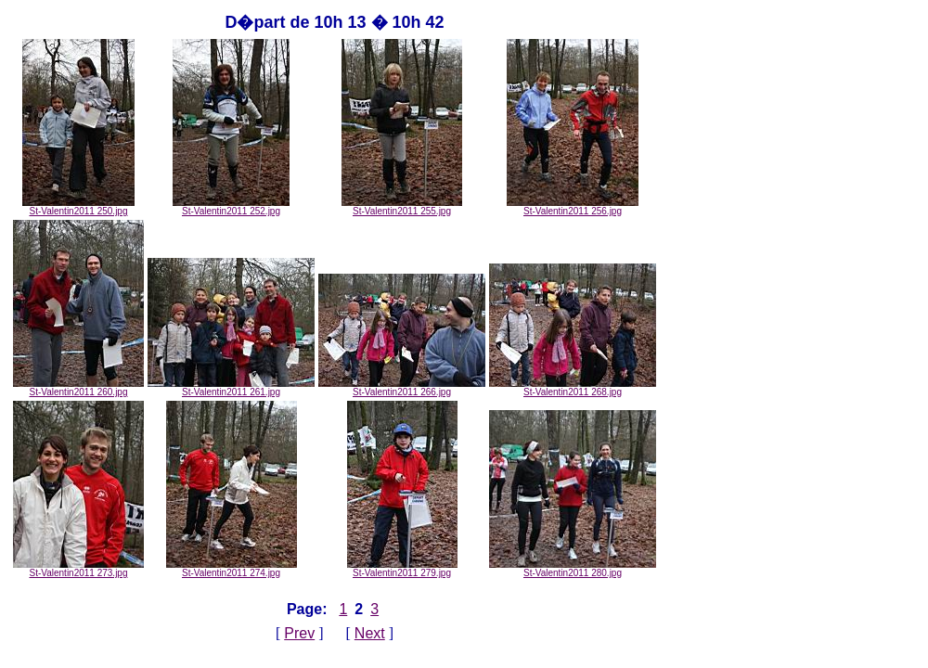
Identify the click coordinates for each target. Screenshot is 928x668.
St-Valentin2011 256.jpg (572, 207)
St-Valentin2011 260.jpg (78, 388)
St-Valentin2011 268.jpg (572, 388)
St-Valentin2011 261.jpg (231, 388)
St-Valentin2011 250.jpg (78, 207)
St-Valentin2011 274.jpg (231, 568)
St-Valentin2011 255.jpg (402, 207)
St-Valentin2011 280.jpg (572, 568)
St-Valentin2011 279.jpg (402, 568)
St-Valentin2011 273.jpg (78, 568)
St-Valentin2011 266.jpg (401, 388)
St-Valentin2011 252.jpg (231, 207)
